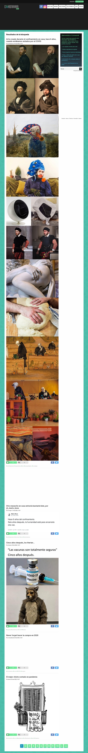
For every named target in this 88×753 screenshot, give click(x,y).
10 (57, 746)
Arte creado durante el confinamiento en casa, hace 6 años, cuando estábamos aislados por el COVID (31, 40)
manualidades (28, 466)
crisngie (10, 510)
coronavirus (27, 537)
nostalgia (35, 466)
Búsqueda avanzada (78, 70)
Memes (56, 6)
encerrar (17, 537)
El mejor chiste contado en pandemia (21, 677)
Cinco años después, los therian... (20, 543)
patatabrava (11, 43)
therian (24, 629)
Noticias (50, 6)
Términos (71, 118)
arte (23, 466)
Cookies (79, 118)
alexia (9, 679)
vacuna (8, 629)
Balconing (62, 6)
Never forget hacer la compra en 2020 (22, 635)
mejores (37, 738)
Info (76, 6)
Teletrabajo (70, 6)
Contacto (63, 118)
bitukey (9, 545)
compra (23, 671)
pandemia (20, 738)
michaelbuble (11, 637)
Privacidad (75, 118)
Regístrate (72, 1)
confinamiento (10, 466)
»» (66, 746)
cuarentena (18, 466)
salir (33, 738)
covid (21, 537)
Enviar (81, 6)
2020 (19, 671)
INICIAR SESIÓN (79, 1)
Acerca (67, 118)
